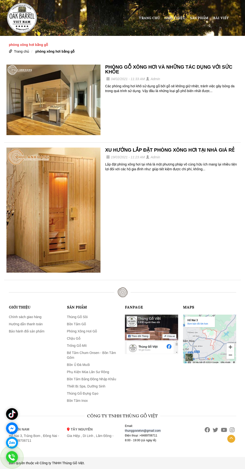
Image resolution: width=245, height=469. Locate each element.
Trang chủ (149, 18)
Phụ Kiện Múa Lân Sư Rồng (88, 372)
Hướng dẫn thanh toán (26, 324)
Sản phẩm (199, 18)
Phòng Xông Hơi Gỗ (82, 331)
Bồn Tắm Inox (77, 401)
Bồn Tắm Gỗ (76, 324)
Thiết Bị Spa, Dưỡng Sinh (86, 386)
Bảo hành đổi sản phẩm (27, 331)
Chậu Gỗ (73, 338)
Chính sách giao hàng (25, 317)
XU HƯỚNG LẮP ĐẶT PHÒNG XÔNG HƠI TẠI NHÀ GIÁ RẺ (170, 150)
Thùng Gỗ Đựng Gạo (83, 393)
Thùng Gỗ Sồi (77, 317)
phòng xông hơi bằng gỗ (54, 51)
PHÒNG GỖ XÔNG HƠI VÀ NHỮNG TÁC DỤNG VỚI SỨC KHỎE (169, 69)
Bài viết (221, 18)
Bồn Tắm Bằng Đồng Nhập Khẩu (91, 379)
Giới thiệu (175, 18)
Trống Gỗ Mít (77, 346)
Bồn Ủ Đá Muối (78, 365)
